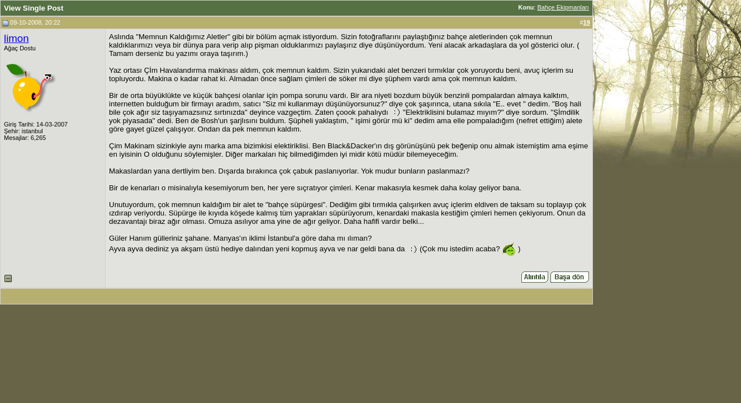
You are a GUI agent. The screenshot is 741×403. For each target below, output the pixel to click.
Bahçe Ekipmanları (562, 7)
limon (16, 38)
